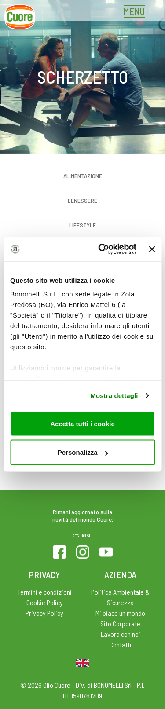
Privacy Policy (44, 613)
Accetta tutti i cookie (82, 423)
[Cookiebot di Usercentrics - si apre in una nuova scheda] (101, 249)
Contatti (121, 644)
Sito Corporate (120, 623)
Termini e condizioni (45, 592)
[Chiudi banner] (152, 249)
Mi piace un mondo (120, 613)
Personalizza (83, 452)
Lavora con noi (120, 634)
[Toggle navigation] (136, 12)
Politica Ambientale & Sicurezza (120, 597)
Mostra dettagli (114, 395)
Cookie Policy (44, 602)
